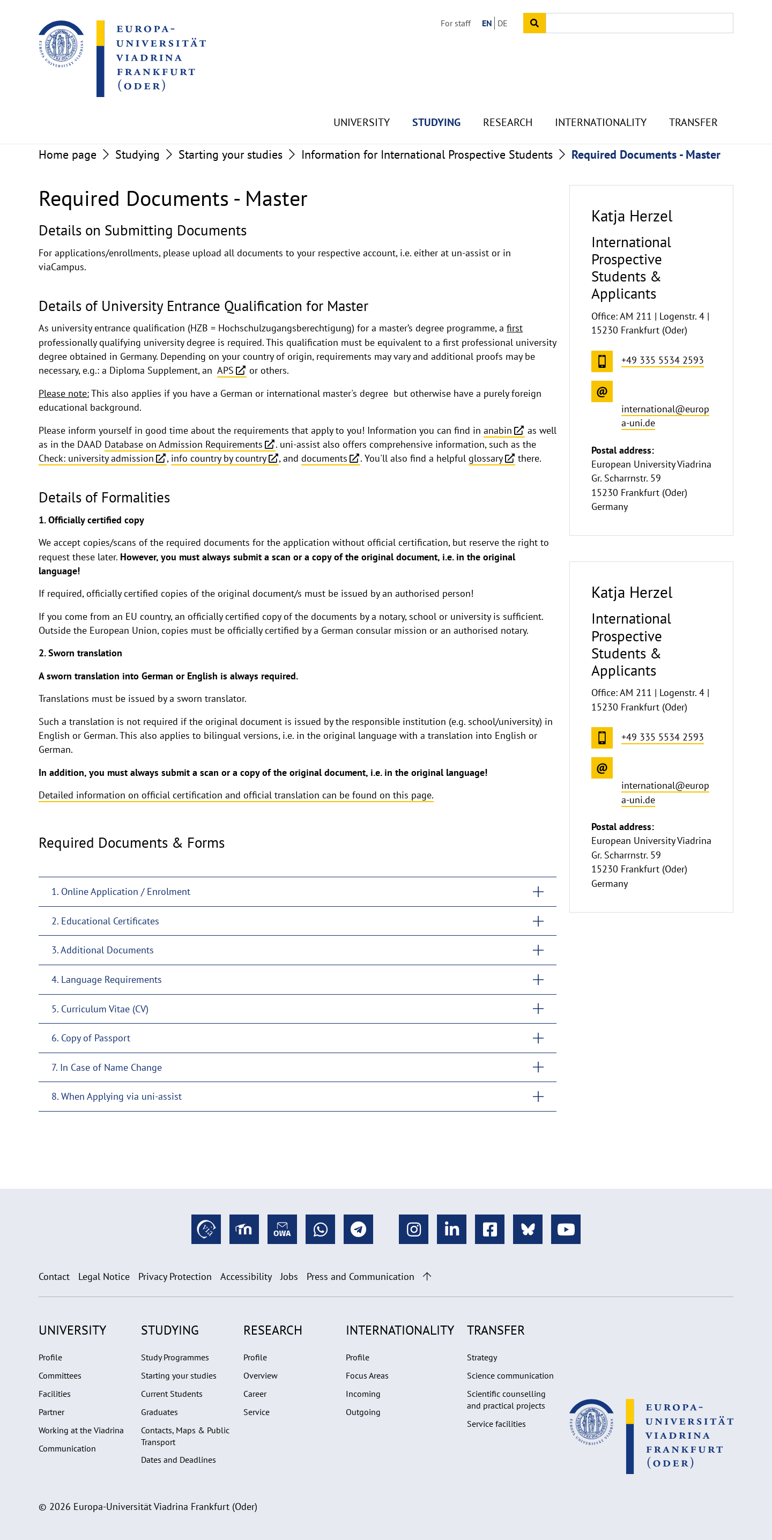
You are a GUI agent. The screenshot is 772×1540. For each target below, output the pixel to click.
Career (254, 1393)
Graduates (159, 1411)
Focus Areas (367, 1375)
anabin (498, 430)
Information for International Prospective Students (427, 154)
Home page (67, 154)
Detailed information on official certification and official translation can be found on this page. (236, 795)
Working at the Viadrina (81, 1430)
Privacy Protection (175, 1276)
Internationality (601, 96)
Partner (51, 1411)
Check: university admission (96, 458)
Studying (436, 96)
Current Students (172, 1393)
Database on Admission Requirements (184, 444)
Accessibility (246, 1276)
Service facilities (496, 1423)
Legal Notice (104, 1276)
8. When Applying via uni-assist (116, 1096)
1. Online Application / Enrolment (120, 891)
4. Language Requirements (106, 979)
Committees (60, 1375)
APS (225, 370)
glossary (486, 458)
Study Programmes (175, 1357)
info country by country (218, 458)
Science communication (510, 1375)
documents (324, 458)
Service (256, 1411)
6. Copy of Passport (90, 1038)
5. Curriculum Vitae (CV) (100, 1009)
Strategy (482, 1357)
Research (507, 96)
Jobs (289, 1276)
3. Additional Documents (102, 950)
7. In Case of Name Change (106, 1067)
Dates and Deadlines (178, 1459)
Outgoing (363, 1411)
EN (487, 23)
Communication (67, 1448)
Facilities (55, 1393)
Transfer (693, 96)
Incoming (363, 1393)
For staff (456, 23)
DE (503, 23)
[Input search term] (639, 23)
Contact (54, 1276)
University (361, 96)
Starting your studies (231, 154)
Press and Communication (360, 1276)
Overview (260, 1375)
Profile (50, 1357)
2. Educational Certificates (105, 921)
